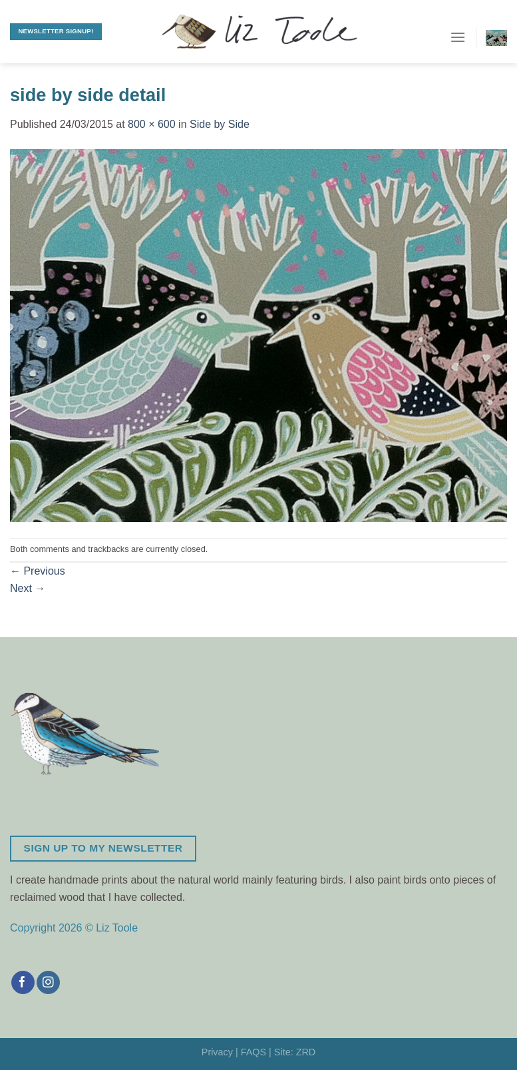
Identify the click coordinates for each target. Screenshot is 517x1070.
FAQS (253, 1052)
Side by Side (220, 124)
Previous (37, 571)
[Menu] (458, 37)
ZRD (306, 1052)
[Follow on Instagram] (48, 983)
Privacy (217, 1052)
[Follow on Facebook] (23, 983)
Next (27, 588)
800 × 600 (152, 124)
